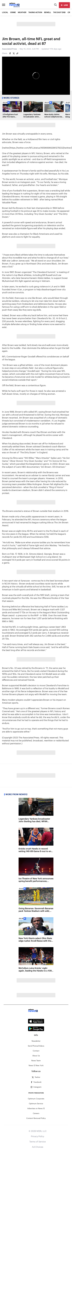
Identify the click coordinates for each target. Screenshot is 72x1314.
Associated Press (9, 49)
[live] (64, 5)
